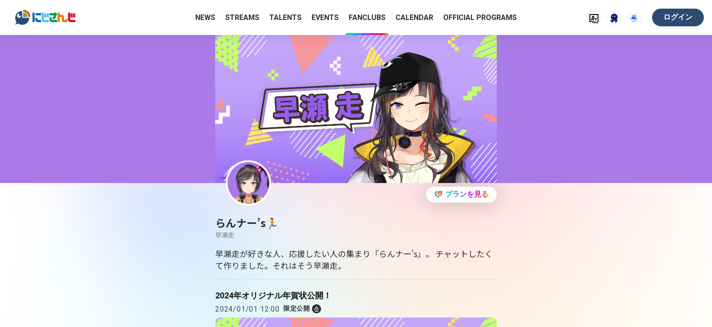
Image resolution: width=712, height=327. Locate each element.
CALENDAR (414, 17)
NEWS (205, 17)
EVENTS (325, 17)
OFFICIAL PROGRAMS (480, 17)
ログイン (677, 17)
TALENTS (285, 17)
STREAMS (242, 17)
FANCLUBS (367, 17)
